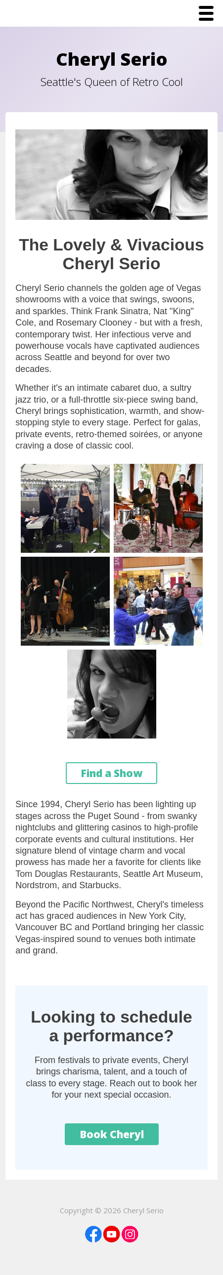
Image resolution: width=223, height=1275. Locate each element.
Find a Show (111, 773)
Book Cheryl (112, 1134)
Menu (209, 14)
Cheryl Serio (112, 58)
